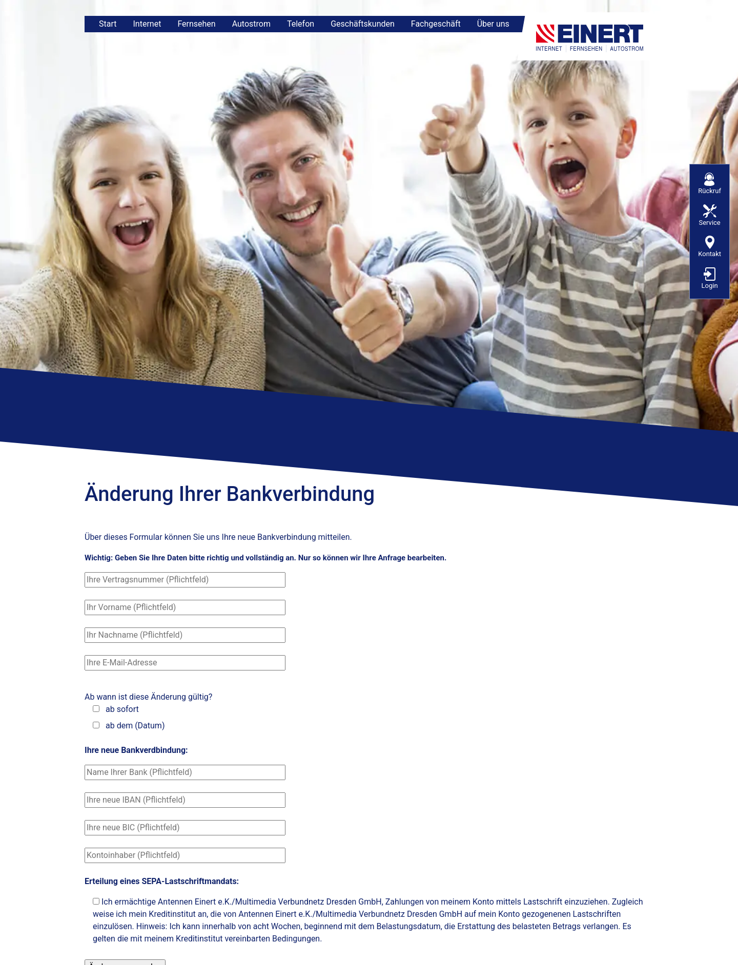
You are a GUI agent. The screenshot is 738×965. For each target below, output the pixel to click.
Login (710, 278)
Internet (147, 24)
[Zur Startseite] (591, 36)
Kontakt (709, 247)
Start (107, 24)
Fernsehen (196, 24)
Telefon (300, 24)
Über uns (493, 24)
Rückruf (709, 184)
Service (709, 215)
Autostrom (251, 24)
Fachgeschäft (436, 24)
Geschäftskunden (363, 24)
